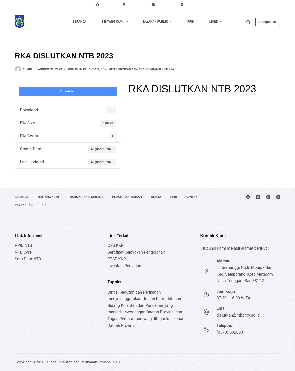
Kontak (192, 197)
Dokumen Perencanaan (119, 69)
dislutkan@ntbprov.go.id (238, 315)
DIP (44, 205)
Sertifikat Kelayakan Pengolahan (136, 252)
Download (67, 91)
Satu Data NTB (28, 258)
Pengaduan (267, 22)
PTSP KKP (117, 258)
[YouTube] (190, 4)
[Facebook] (106, 4)
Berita (156, 197)
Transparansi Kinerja (156, 69)
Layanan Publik (158, 22)
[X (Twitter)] (134, 4)
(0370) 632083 (229, 332)
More (216, 22)
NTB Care (23, 252)
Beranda (79, 21)
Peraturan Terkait (127, 197)
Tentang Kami (116, 22)
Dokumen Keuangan (83, 69)
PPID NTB (23, 245)
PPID (190, 21)
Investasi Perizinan (124, 265)
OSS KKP (116, 245)
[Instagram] (163, 4)
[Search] (248, 22)
